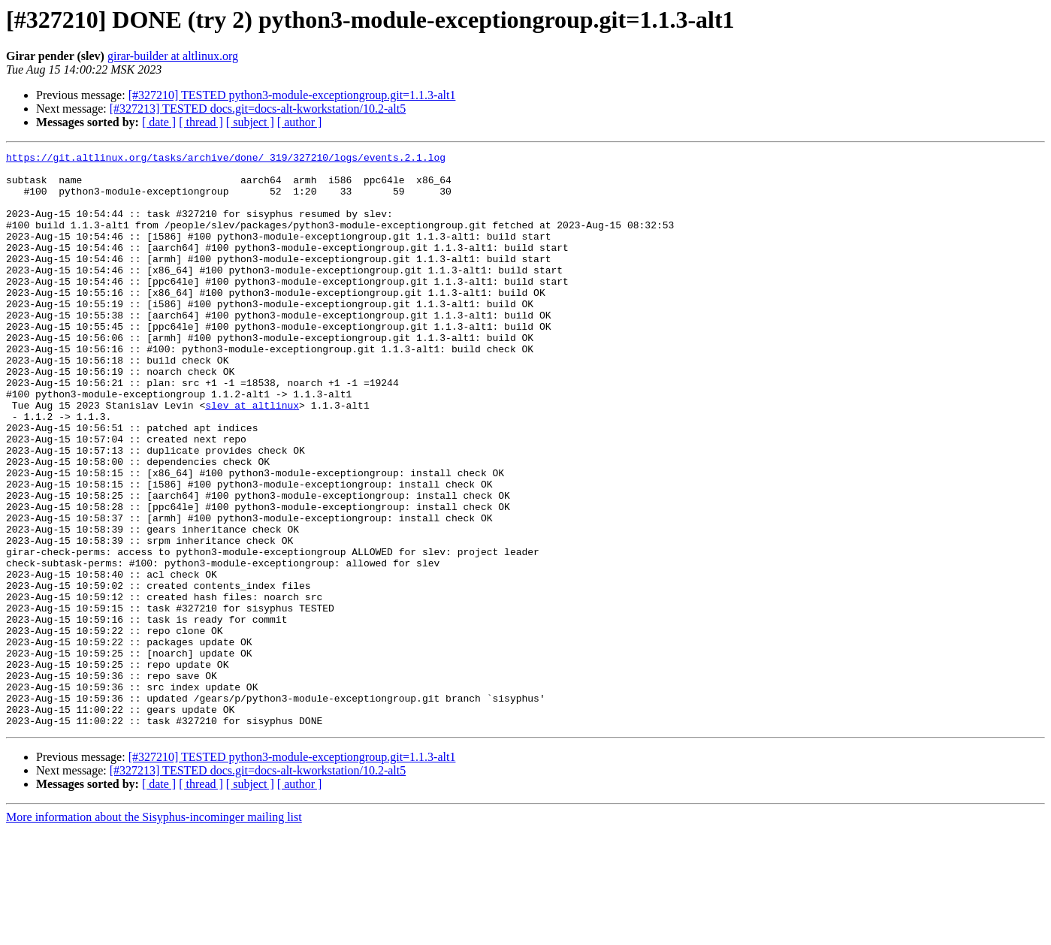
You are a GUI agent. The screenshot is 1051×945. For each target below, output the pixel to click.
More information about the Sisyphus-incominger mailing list (154, 931)
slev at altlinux (252, 456)
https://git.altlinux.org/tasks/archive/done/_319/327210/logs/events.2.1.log (225, 159)
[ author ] (299, 122)
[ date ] (159, 122)
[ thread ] (201, 122)
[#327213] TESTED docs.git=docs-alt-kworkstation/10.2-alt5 (258, 108)
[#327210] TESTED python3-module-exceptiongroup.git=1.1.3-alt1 (292, 95)
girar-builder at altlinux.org (172, 56)
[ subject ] (250, 122)
